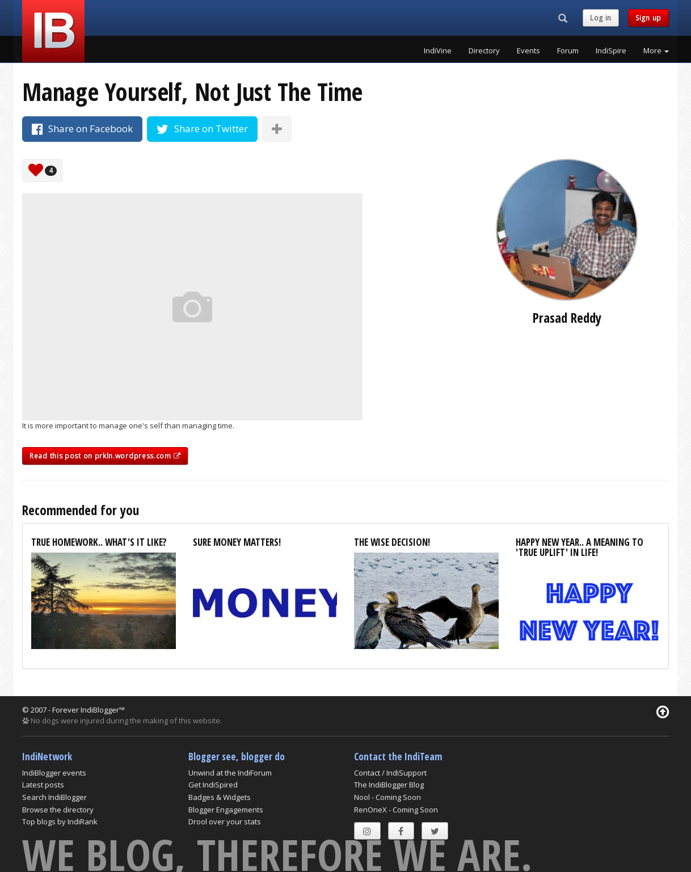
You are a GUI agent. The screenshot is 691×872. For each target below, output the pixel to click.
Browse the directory (58, 809)
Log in (601, 18)
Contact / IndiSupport (390, 773)
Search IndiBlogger (54, 797)
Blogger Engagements (225, 809)
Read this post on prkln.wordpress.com (105, 456)
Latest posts (43, 785)
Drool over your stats (224, 821)
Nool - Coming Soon (387, 797)
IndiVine (438, 50)
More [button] (656, 50)
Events (528, 50)
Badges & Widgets (219, 797)
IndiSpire (611, 50)
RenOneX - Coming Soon (396, 809)
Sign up (648, 18)
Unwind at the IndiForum (230, 773)
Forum (568, 50)
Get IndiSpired (213, 785)
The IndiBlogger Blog (389, 785)
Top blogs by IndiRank (60, 821)
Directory (484, 50)
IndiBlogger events (54, 773)
